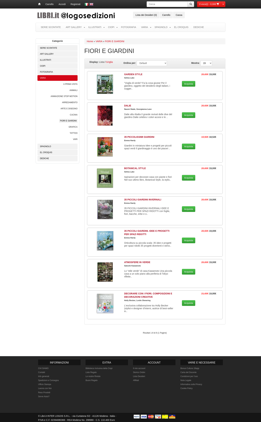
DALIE (127, 105)
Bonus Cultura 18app (189, 368)
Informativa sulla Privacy (191, 384)
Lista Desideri (139, 376)
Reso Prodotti (44, 392)
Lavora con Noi (45, 388)
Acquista (188, 83)
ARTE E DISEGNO (69, 108)
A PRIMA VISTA (70, 84)
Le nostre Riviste (93, 376)
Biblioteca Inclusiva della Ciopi (99, 368)
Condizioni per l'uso (189, 376)
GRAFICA (73, 127)
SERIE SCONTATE (51, 27)
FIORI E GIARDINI (68, 121)
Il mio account (139, 368)
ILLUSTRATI (94, 27)
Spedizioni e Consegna (48, 380)
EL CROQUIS (181, 27)
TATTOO (74, 133)
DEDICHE (198, 27)
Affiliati (136, 380)
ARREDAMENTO (69, 102)
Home (90, 41)
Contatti (41, 372)
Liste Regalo (91, 372)
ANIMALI (73, 90)
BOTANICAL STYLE (135, 168)
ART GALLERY (74, 27)
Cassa (179, 15)
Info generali (43, 376)
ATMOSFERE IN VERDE (137, 262)
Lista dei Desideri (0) (146, 15)
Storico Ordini (139, 372)
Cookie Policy (186, 388)
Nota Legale (185, 380)
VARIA (144, 27)
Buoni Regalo (92, 380)
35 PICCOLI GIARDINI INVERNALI (142, 199)
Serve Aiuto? (43, 396)
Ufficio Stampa (44, 384)
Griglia (109, 62)
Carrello (49, 4)
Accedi (62, 4)
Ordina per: (129, 63)
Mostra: (201, 63)
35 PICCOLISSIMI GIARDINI (139, 137)
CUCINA (73, 115)
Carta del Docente (188, 372)
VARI (75, 139)
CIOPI (111, 27)
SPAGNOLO (161, 27)
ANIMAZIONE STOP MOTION (64, 96)
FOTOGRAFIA (128, 27)
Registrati (75, 4)
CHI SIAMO (43, 368)
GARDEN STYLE (133, 74)
